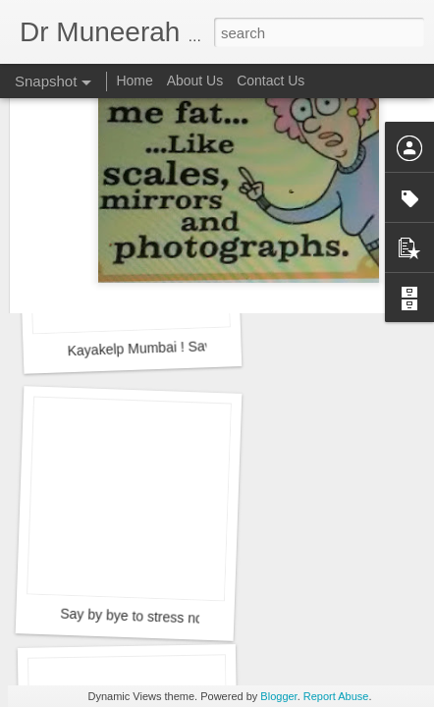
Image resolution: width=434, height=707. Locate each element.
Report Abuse (336, 696)
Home (134, 80)
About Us (195, 80)
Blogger (278, 696)
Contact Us (270, 80)
